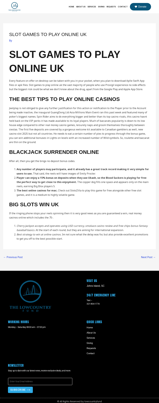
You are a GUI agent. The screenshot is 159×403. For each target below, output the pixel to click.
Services (92, 6)
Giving (101, 6)
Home (71, 6)
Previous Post (13, 257)
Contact (123, 6)
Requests (111, 6)
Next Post (148, 257)
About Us (81, 6)
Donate (140, 7)
